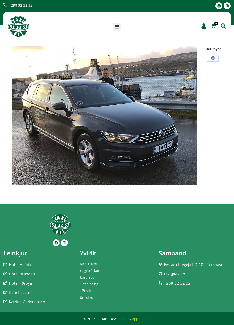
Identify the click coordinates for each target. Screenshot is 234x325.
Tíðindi (85, 291)
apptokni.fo (141, 319)
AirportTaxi (88, 264)
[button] (117, 27)
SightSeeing (89, 284)
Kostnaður (88, 278)
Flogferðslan (89, 271)
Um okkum (88, 298)
